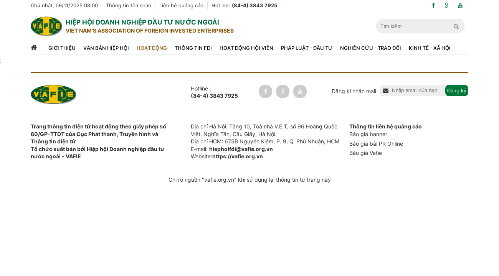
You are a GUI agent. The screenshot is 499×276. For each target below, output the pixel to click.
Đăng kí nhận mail (354, 91)
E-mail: (232, 149)
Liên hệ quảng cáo (181, 5)
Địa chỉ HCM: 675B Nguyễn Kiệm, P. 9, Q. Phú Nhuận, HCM (265, 141)
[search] (457, 26)
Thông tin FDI (193, 48)
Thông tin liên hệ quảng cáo (385, 126)
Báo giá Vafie (365, 153)
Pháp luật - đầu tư (306, 48)
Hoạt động (152, 48)
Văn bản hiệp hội (106, 48)
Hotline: (244, 5)
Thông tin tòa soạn (128, 5)
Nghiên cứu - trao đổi (370, 48)
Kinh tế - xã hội (430, 48)
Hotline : (214, 92)
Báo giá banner (368, 134)
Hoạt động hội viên (246, 48)
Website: (227, 156)
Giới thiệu (62, 48)
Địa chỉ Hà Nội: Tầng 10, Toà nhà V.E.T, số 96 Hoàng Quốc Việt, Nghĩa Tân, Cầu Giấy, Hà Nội (264, 130)
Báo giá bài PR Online (376, 143)
